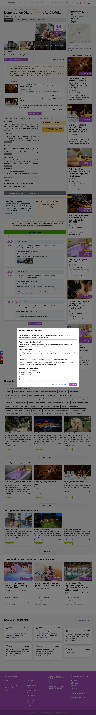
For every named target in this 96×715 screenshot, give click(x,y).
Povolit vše (73, 384)
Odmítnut (54, 384)
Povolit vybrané (63, 384)
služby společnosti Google (41, 346)
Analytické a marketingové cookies (30, 372)
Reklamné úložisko (26, 374)
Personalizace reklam (27, 379)
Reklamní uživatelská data (28, 377)
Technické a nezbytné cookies (29, 370)
